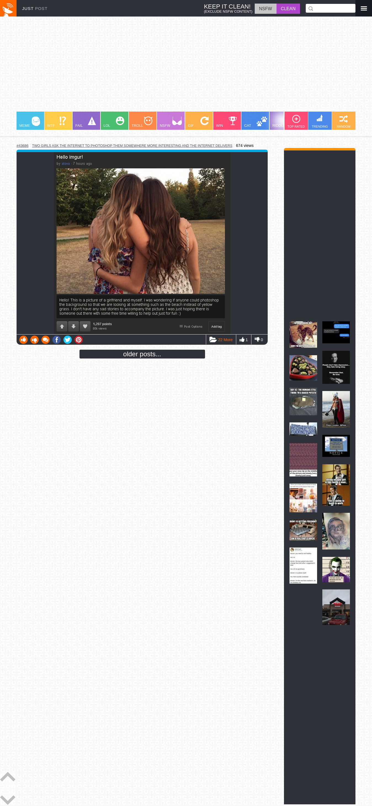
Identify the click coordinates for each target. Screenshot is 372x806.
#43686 (22, 146)
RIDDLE (283, 122)
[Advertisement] (182, 66)
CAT (255, 122)
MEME (29, 122)
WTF (56, 122)
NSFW (171, 122)
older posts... (142, 354)
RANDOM (343, 121)
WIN (226, 122)
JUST (34, 8)
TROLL (142, 122)
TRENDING (320, 121)
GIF (198, 122)
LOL (113, 122)
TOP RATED (296, 121)
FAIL (85, 122)
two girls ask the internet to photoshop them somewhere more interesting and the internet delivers (132, 146)
